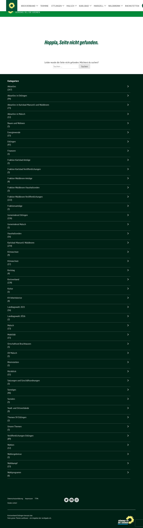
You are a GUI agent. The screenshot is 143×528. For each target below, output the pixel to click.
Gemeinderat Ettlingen (17, 211)
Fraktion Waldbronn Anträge (19, 174)
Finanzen (11, 147)
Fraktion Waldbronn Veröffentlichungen (25, 193)
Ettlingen (11, 138)
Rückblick (11, 367)
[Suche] (128, 2)
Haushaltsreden (14, 230)
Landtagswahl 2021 (16, 303)
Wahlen (10, 441)
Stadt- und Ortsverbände (18, 404)
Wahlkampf (12, 459)
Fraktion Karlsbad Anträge (18, 156)
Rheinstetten (13, 358)
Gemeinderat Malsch (16, 220)
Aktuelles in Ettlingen (17, 92)
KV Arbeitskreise (14, 294)
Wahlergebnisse (14, 450)
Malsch (10, 322)
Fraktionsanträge (14, 202)
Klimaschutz (13, 248)
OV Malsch (12, 349)
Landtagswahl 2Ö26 (16, 312)
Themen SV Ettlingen (16, 413)
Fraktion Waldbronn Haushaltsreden (23, 184)
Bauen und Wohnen (16, 119)
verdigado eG (46, 515)
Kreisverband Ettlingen (30, 9)
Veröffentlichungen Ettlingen (20, 432)
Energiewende (13, 129)
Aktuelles (11, 83)
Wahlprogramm (14, 469)
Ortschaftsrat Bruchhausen (19, 340)
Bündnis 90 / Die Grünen (27, 12)
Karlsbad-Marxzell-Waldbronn (20, 239)
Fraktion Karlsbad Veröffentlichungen (24, 165)
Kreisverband (13, 276)
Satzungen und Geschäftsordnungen (23, 377)
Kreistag (11, 266)
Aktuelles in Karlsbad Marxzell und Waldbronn (28, 101)
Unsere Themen (14, 423)
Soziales (11, 395)
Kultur (10, 285)
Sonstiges (11, 386)
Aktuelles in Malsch (16, 110)
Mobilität (11, 331)
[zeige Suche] (131, 2)
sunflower (24, 515)
